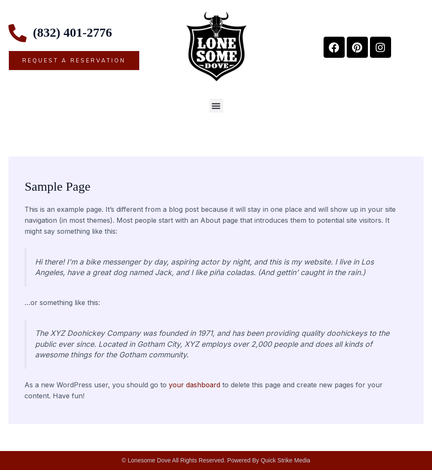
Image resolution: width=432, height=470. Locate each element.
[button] (216, 106)
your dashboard (194, 385)
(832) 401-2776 (72, 32)
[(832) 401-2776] (17, 33)
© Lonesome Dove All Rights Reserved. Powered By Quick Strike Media (216, 460)
